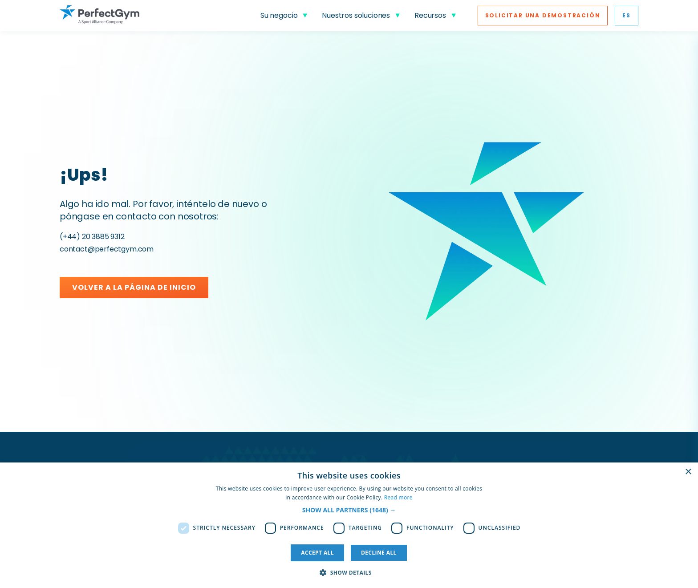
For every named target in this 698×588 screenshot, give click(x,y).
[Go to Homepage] (99, 15)
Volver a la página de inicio (134, 287)
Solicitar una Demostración (543, 15)
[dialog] (349, 525)
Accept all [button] (317, 552)
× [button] (688, 472)
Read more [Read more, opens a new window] (398, 497)
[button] (349, 510)
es (626, 15)
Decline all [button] (379, 552)
